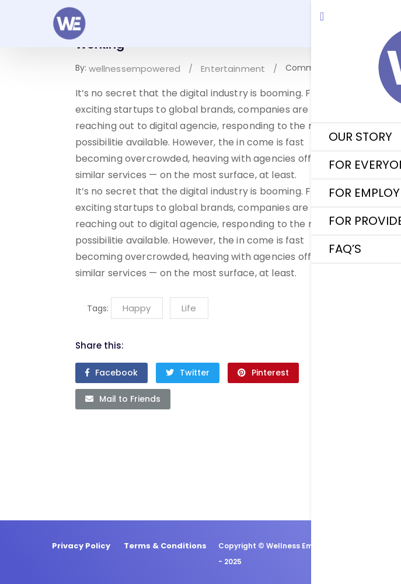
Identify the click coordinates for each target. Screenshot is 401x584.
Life (189, 308)
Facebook (111, 372)
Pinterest (263, 372)
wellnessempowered (135, 68)
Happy (137, 308)
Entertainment (233, 68)
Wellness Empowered (306, 546)
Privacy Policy (81, 545)
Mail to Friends (123, 399)
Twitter (188, 372)
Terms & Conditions (165, 545)
